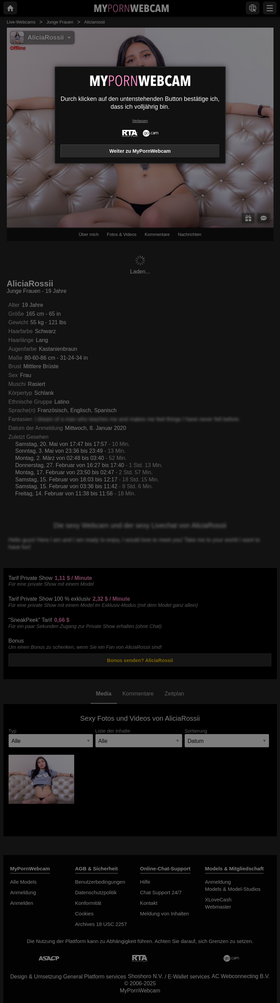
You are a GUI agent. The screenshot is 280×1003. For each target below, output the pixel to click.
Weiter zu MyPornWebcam (140, 151)
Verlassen (140, 121)
